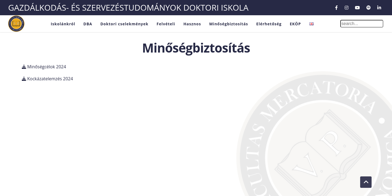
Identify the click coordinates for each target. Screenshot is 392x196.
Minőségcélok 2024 (46, 67)
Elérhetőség (268, 23)
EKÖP (295, 23)
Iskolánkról (63, 23)
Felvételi (166, 23)
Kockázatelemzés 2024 (50, 79)
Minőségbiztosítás (228, 23)
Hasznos (192, 23)
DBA (87, 23)
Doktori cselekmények (124, 23)
